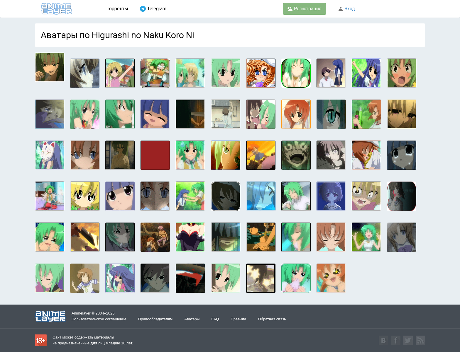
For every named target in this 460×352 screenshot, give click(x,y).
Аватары (191, 319)
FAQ (215, 319)
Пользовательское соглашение (99, 319)
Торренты (117, 8)
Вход (346, 8)
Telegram (153, 9)
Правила (238, 319)
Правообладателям (155, 319)
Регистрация (305, 8)
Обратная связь (272, 319)
